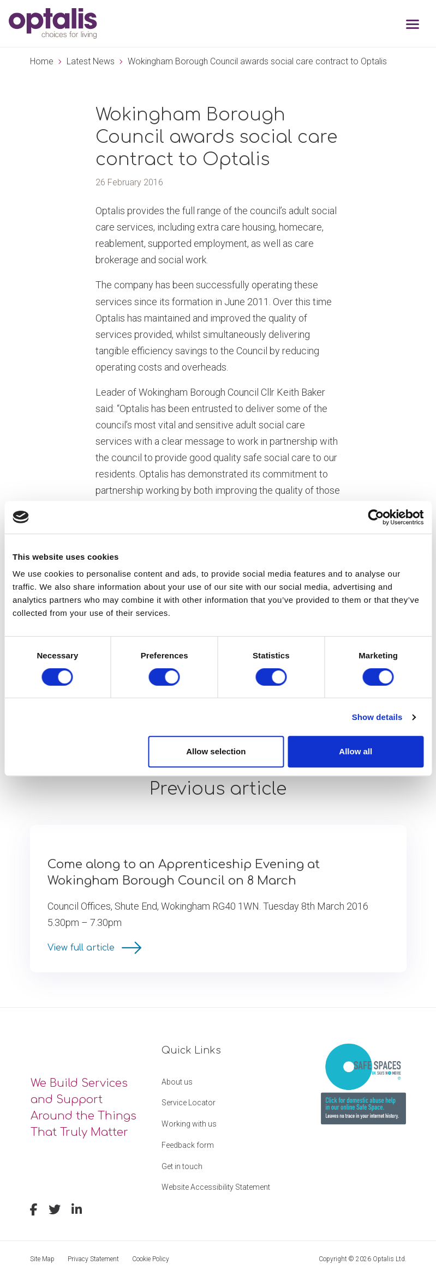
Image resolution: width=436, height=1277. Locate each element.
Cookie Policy (150, 1259)
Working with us (189, 1123)
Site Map (42, 1259)
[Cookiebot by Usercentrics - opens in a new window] (375, 517)
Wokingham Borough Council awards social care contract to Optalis (257, 61)
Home (41, 61)
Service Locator (189, 1102)
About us (177, 1082)
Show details (377, 717)
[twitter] (55, 1211)
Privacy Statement (93, 1259)
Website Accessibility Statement (216, 1187)
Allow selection (216, 751)
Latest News (91, 61)
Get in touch (182, 1166)
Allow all (355, 751)
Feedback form (188, 1145)
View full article (82, 948)
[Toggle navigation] (412, 25)
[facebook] (34, 1211)
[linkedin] (76, 1211)
